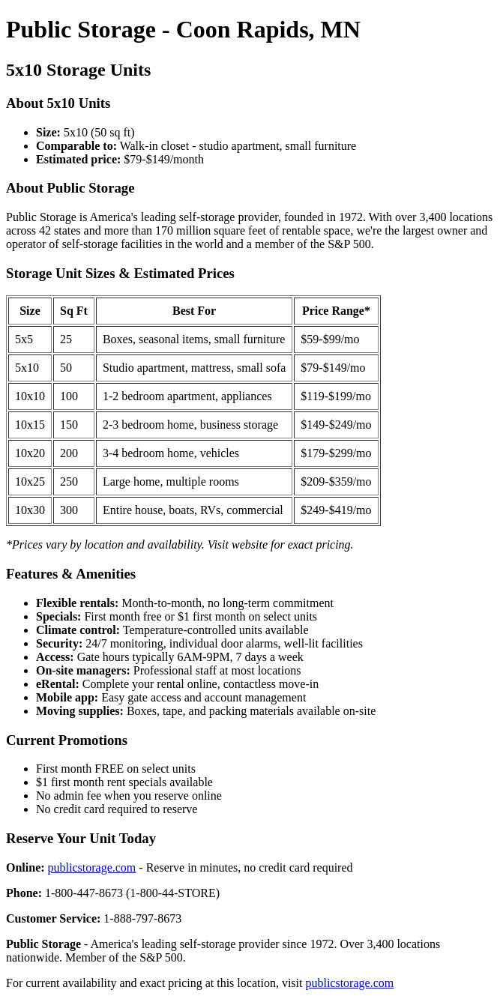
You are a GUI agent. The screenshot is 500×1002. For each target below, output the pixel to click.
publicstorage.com (92, 867)
